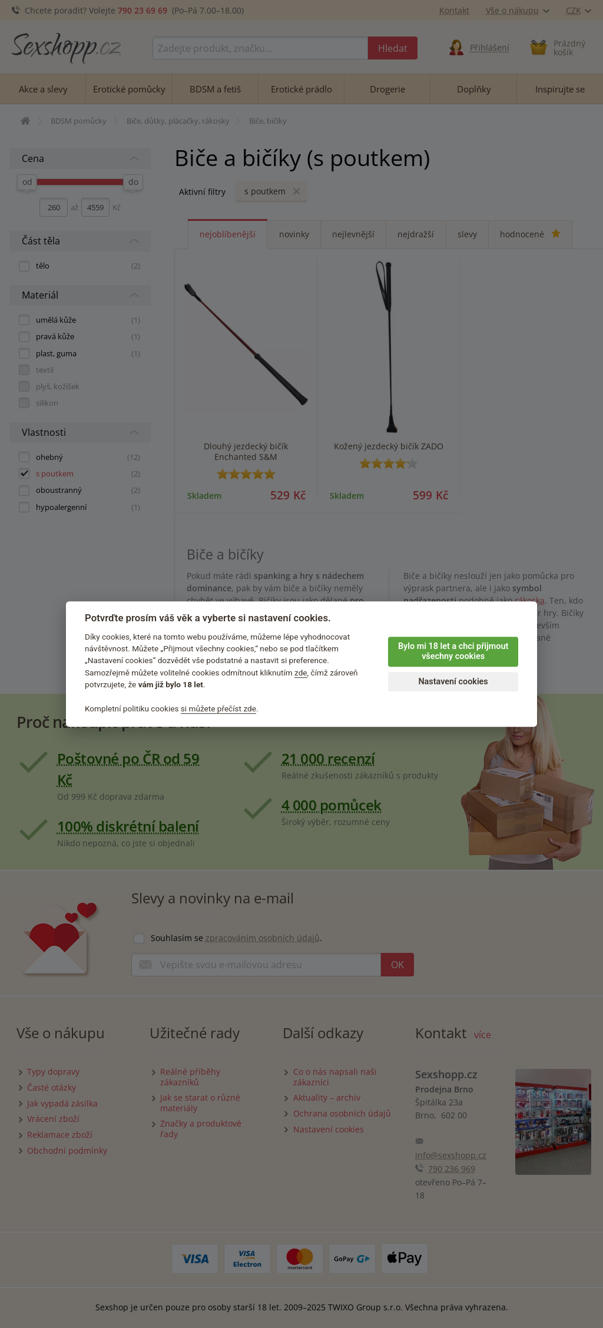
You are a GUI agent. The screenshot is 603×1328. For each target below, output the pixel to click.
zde (300, 672)
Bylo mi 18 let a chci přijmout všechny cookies (453, 651)
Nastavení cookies (453, 682)
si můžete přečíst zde (218, 708)
